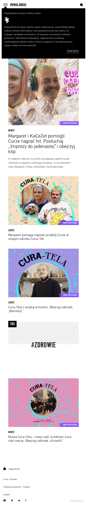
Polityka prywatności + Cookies (16, 487)
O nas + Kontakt (10, 479)
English (6, 495)
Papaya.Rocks (11, 469)
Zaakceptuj (73, 51)
